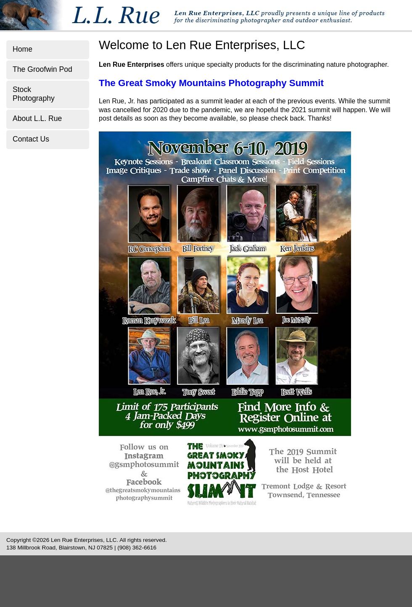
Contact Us (31, 139)
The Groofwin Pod (42, 69)
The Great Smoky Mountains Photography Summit (211, 83)
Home (22, 49)
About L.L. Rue (37, 118)
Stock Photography (34, 93)
